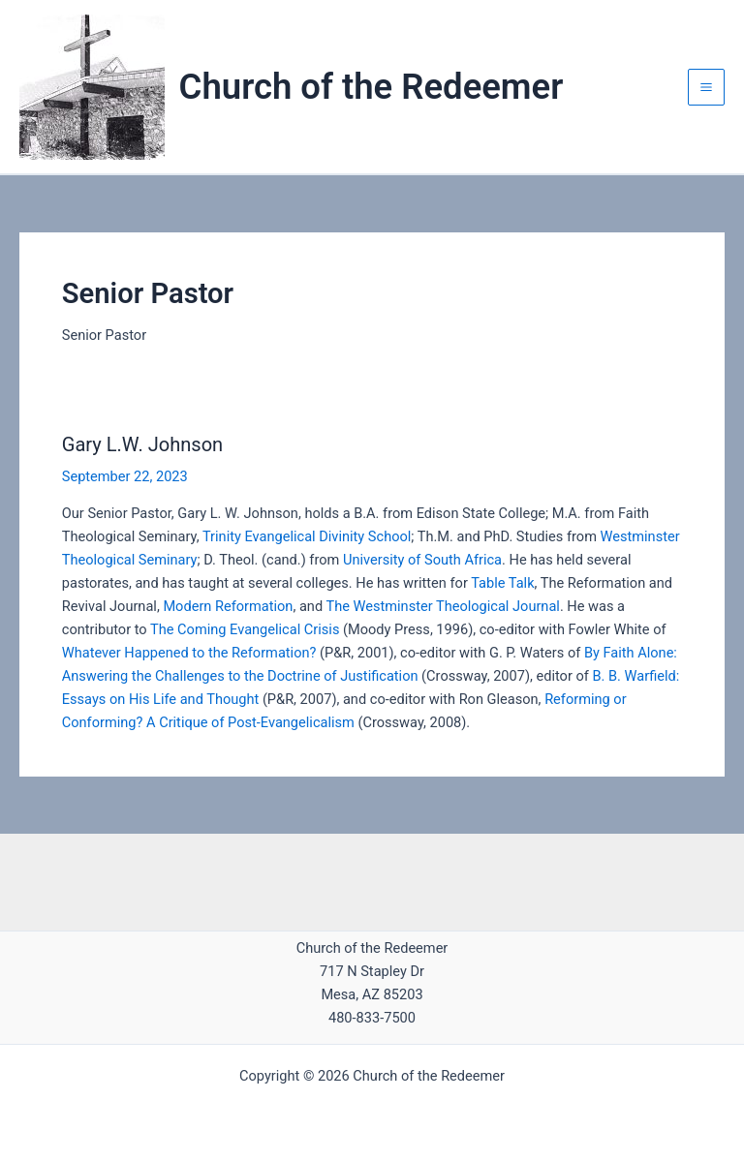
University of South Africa (422, 559)
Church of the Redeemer (371, 86)
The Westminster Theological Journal (442, 606)
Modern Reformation (228, 606)
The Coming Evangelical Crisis (244, 629)
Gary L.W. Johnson (142, 444)
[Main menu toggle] (706, 87)
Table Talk (502, 583)
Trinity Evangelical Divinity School (306, 536)
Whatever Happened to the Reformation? (189, 652)
